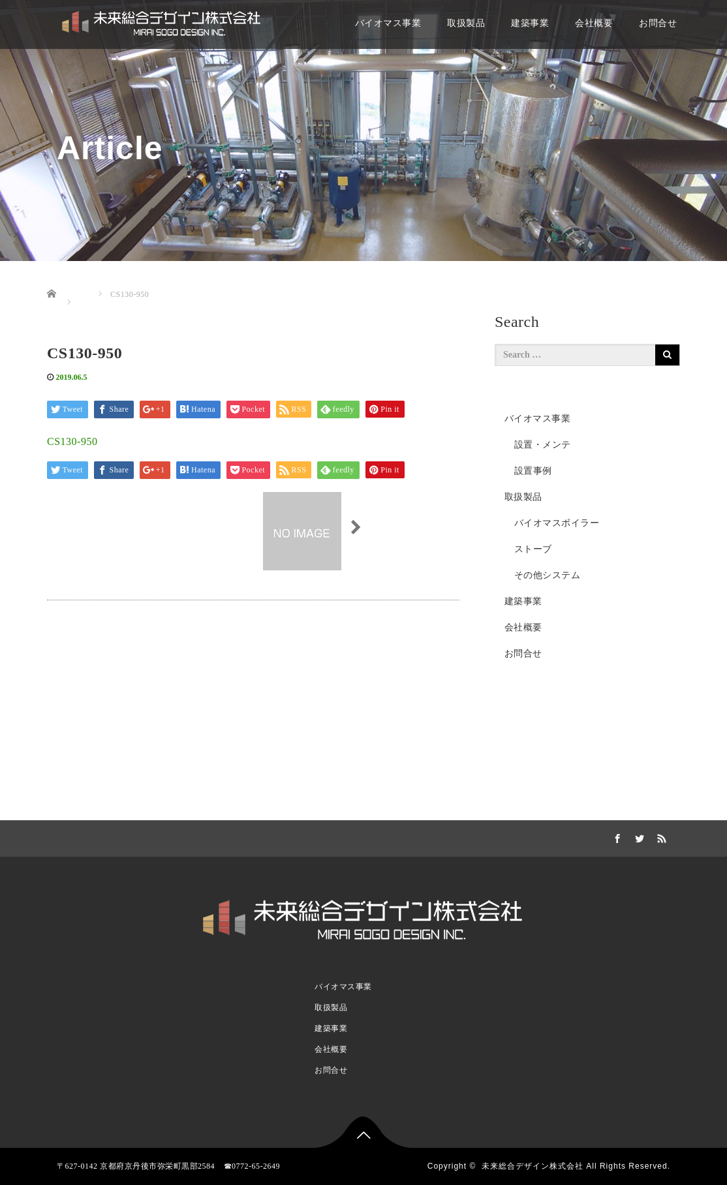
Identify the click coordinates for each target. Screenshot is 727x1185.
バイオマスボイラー (557, 523)
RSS (660, 836)
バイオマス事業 (388, 23)
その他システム (547, 575)
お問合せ (658, 23)
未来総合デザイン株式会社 (532, 1166)
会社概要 (594, 23)
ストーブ (533, 549)
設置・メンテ (542, 445)
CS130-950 (72, 441)
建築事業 (530, 23)
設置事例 (533, 471)
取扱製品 (466, 23)
